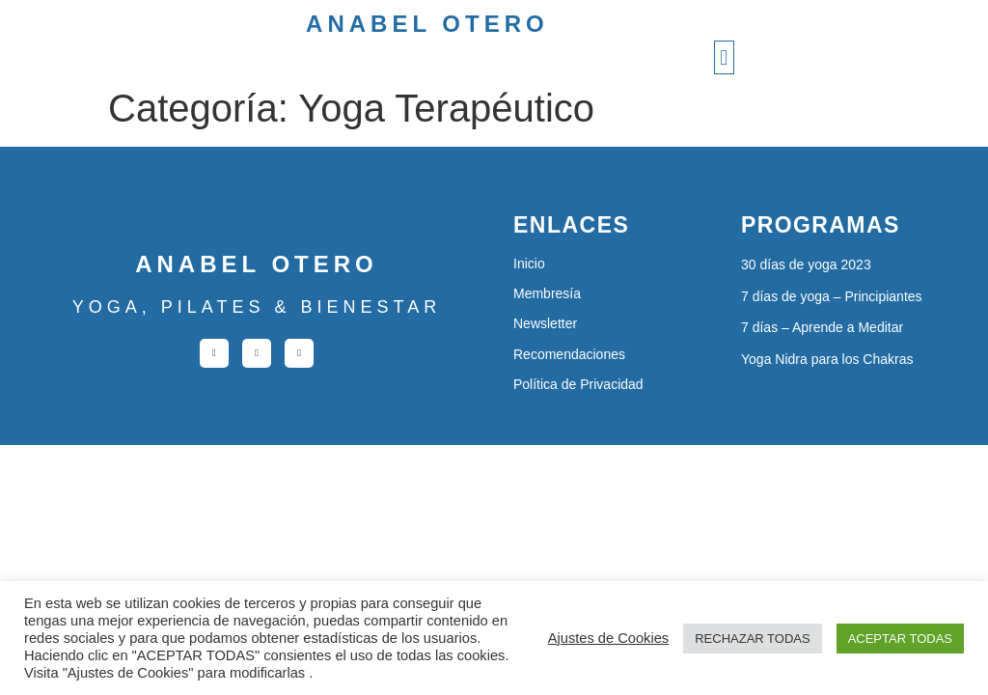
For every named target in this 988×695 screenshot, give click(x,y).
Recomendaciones (569, 354)
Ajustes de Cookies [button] (608, 638)
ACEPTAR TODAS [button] (900, 638)
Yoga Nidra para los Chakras (827, 359)
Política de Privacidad (578, 384)
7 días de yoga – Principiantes (831, 296)
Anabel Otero (427, 24)
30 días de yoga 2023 (806, 264)
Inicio (529, 263)
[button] (724, 57)
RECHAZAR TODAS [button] (752, 638)
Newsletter (545, 323)
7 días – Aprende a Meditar (822, 327)
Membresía (547, 293)
